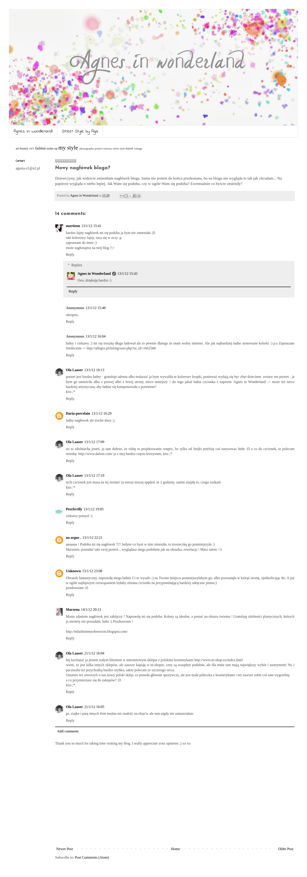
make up (52, 148)
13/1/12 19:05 (94, 509)
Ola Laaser (74, 370)
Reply (70, 254)
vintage (138, 148)
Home (175, 849)
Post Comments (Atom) (92, 857)
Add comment (67, 731)
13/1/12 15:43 (127, 273)
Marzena (73, 609)
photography (86, 148)
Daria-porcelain (78, 413)
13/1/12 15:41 (91, 226)
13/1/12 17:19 (94, 475)
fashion (40, 148)
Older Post (285, 849)
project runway (103, 148)
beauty (24, 148)
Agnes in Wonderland (33, 131)
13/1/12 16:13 (94, 370)
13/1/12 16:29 (101, 413)
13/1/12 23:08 (92, 571)
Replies (76, 265)
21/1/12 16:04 (94, 653)
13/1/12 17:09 (94, 442)
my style (68, 147)
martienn (73, 226)
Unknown (73, 571)
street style (119, 148)
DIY (32, 148)
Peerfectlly (74, 509)
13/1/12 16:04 (96, 336)
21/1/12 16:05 (94, 707)
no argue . (73, 537)
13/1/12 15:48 (96, 308)
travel (129, 148)
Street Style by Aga (80, 131)
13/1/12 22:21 (92, 537)
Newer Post (64, 849)
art (17, 148)
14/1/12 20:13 (91, 609)
